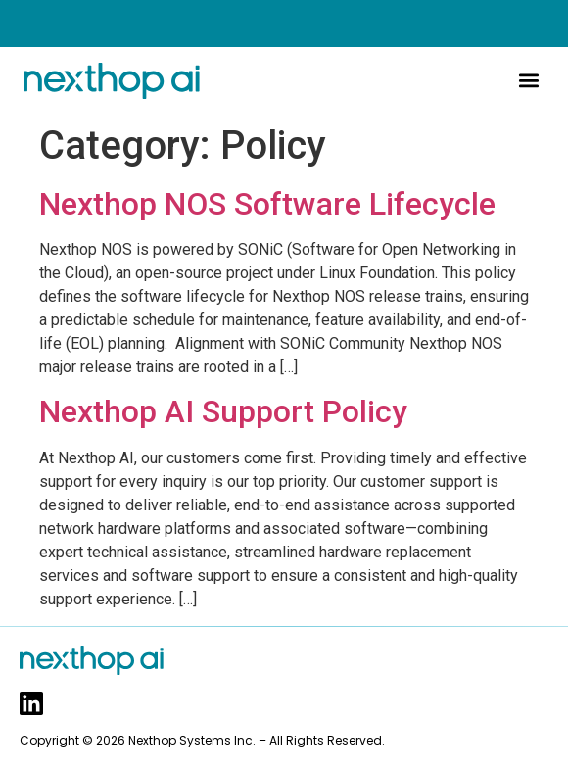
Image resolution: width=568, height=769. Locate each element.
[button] (528, 81)
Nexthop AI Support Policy (223, 411)
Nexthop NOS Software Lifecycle (267, 203)
